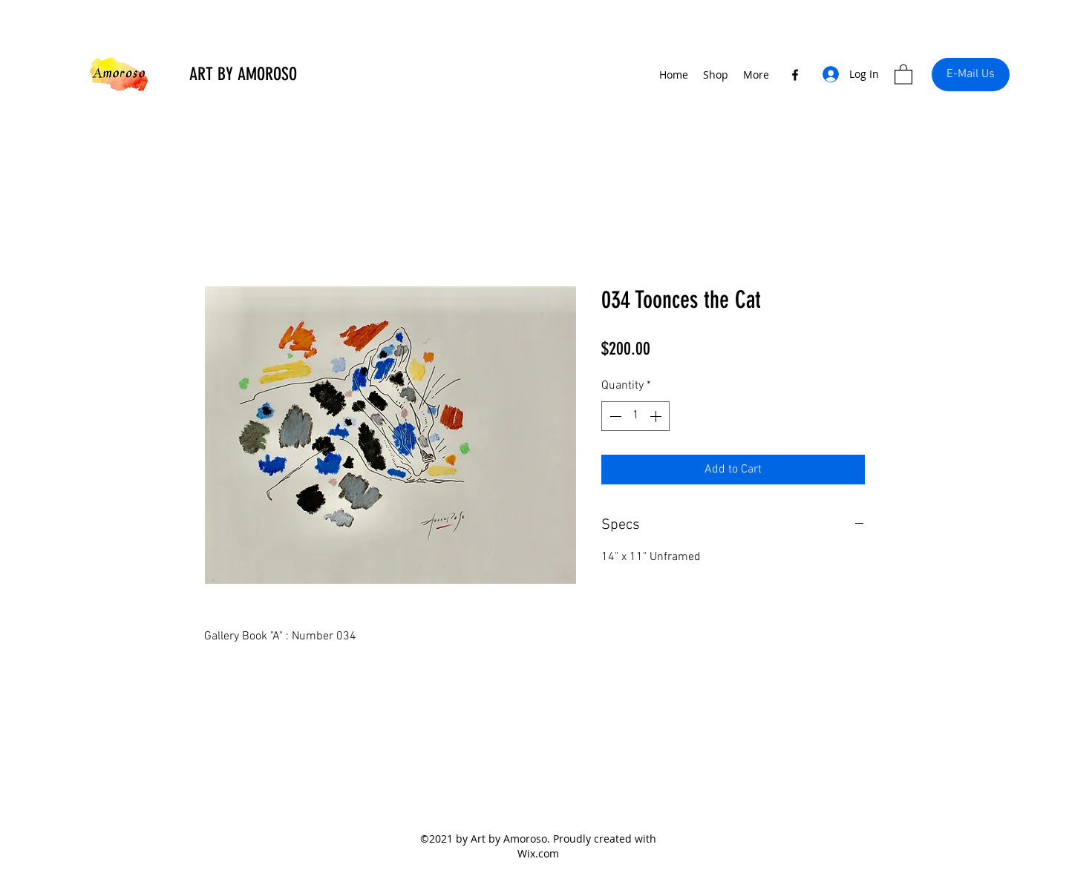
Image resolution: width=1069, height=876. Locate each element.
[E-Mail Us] (971, 74)
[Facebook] (795, 74)
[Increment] (657, 416)
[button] (903, 74)
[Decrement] (614, 416)
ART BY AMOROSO (243, 74)
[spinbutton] (635, 416)
